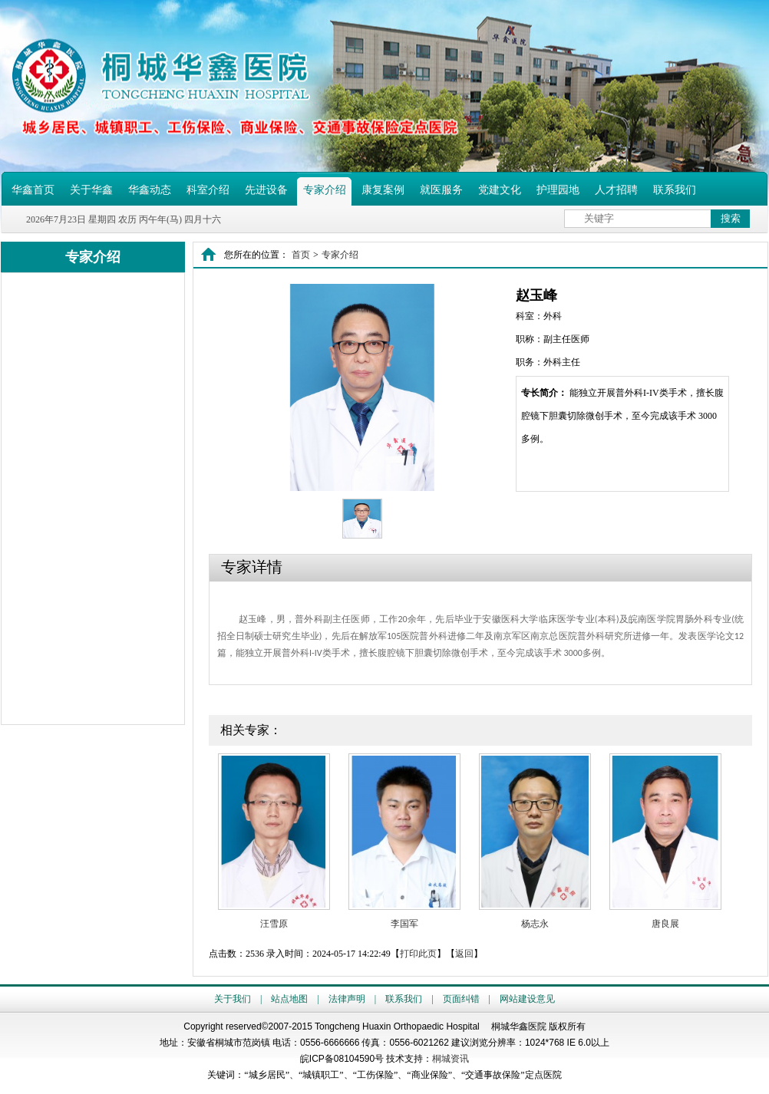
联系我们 (674, 190)
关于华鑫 (91, 190)
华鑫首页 (33, 190)
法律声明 (346, 998)
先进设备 (266, 190)
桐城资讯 (450, 1058)
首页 (301, 254)
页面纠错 (461, 998)
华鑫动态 (149, 190)
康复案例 (382, 190)
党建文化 (499, 190)
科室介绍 (207, 190)
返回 (464, 953)
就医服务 (441, 190)
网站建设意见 (527, 998)
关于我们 (232, 998)
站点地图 (289, 998)
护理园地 (557, 190)
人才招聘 (616, 190)
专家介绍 (324, 190)
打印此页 (418, 953)
